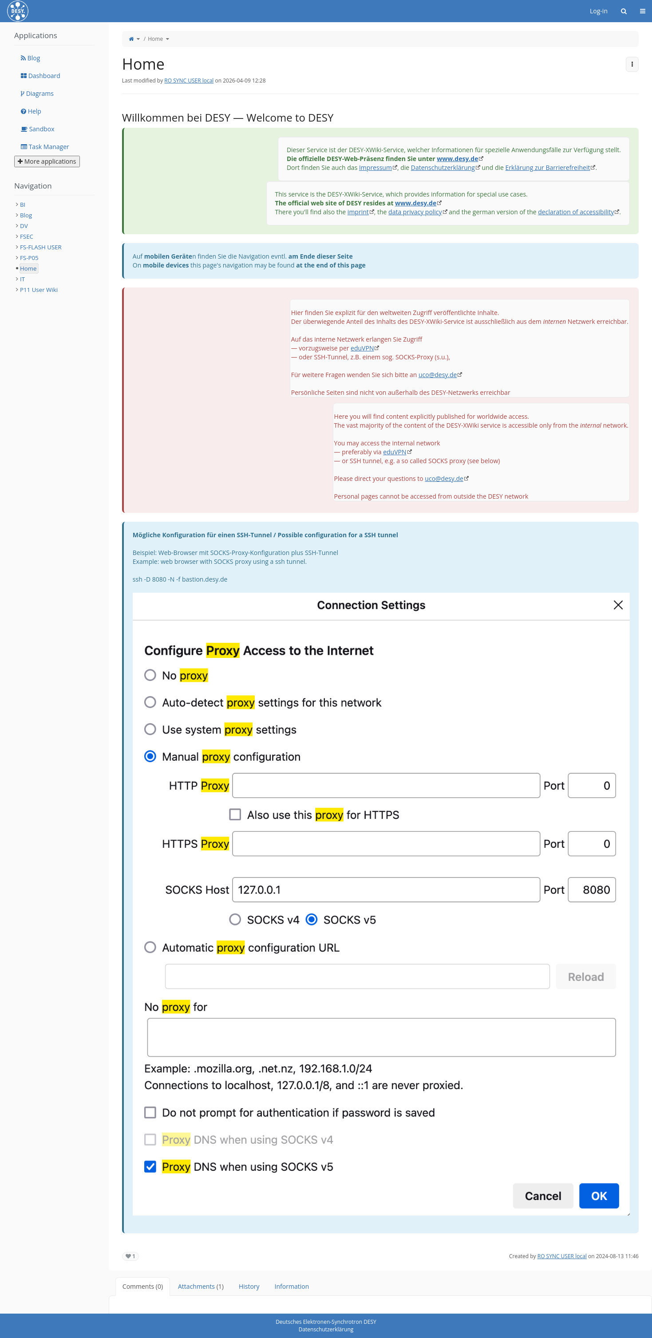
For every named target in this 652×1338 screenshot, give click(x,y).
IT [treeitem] (22, 279)
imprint (358, 212)
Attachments (201, 1286)
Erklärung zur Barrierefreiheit (548, 167)
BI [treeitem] (22, 205)
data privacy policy (415, 212)
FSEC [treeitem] (26, 236)
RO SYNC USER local (188, 80)
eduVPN (362, 348)
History (249, 1286)
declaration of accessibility (576, 212)
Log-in (599, 11)
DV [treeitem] (24, 226)
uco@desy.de (438, 374)
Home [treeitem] (28, 268)
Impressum (375, 167)
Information (292, 1286)
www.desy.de (457, 158)
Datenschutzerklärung (443, 167)
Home (155, 39)
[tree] (54, 247)
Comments (142, 1286)
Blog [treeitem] (26, 215)
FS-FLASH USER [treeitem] (41, 247)
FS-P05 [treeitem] (29, 258)
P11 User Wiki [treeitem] (39, 290)
